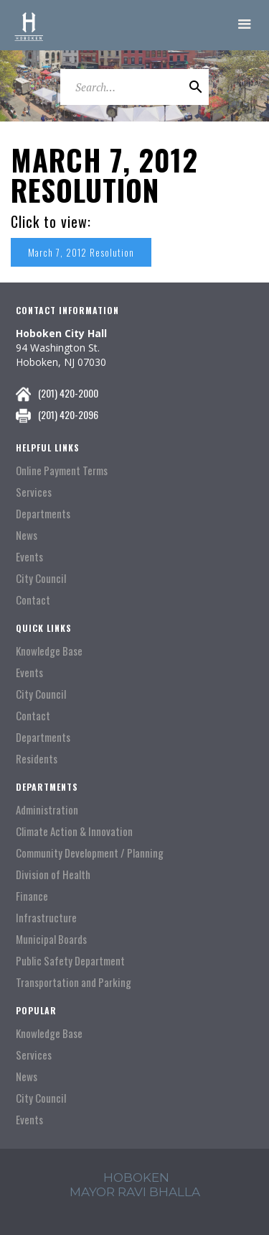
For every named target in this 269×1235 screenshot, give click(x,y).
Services (34, 492)
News (26, 535)
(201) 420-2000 (68, 392)
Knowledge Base (49, 650)
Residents (36, 758)
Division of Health (53, 874)
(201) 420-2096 (68, 414)
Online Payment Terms (62, 470)
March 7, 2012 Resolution (81, 252)
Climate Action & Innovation (74, 831)
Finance (32, 896)
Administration (47, 809)
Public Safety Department (70, 960)
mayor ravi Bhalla (135, 1192)
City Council (41, 578)
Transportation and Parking (73, 982)
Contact (33, 599)
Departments (43, 513)
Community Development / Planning (90, 852)
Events (29, 556)
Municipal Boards (51, 939)
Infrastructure (46, 917)
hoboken (136, 1177)
